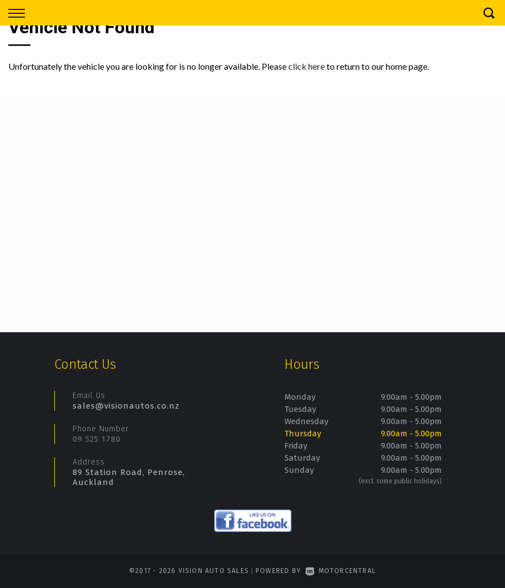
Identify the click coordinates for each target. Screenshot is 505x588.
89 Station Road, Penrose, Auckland (129, 477)
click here (306, 66)
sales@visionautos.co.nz (126, 406)
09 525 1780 (97, 439)
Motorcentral (340, 571)
